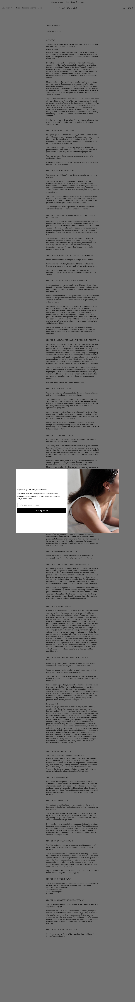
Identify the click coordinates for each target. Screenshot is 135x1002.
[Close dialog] (115, 472)
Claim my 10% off (42, 511)
